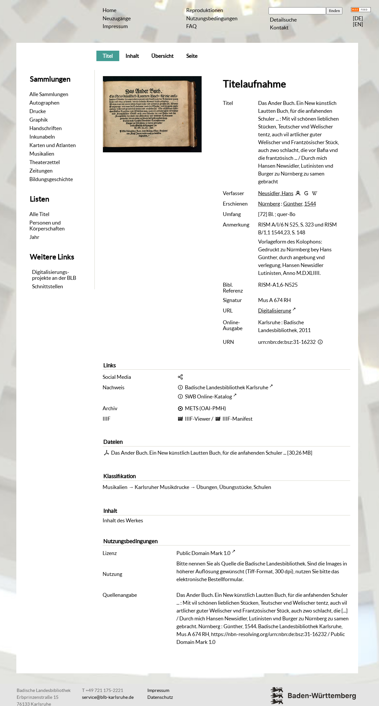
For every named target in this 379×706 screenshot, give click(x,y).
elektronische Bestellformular (209, 579)
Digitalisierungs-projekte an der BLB (54, 275)
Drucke (37, 111)
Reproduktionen (204, 10)
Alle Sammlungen (48, 94)
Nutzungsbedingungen (212, 18)
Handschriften (45, 128)
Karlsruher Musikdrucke (162, 487)
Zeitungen (41, 171)
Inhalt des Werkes (123, 520)
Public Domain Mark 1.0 (203, 553)
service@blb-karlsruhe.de (108, 697)
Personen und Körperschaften (47, 225)
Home (109, 10)
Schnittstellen (47, 286)
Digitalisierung (274, 310)
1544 (310, 204)
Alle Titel (39, 214)
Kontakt (279, 27)
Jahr (34, 237)
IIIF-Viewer (197, 419)
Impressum (115, 26)
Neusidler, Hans (275, 193)
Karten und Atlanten (52, 145)
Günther (292, 204)
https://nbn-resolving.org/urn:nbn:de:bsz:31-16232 (269, 634)
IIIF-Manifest (237, 419)
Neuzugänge (117, 18)
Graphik (38, 120)
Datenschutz (160, 697)
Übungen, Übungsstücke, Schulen (233, 487)
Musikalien (41, 154)
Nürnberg (269, 204)
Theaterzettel (44, 162)
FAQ (191, 26)
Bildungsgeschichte (51, 179)
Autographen (44, 103)
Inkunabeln (42, 137)
